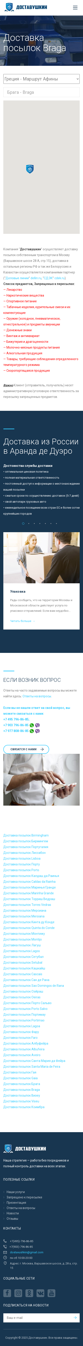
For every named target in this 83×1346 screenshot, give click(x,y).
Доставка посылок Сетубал (23, 957)
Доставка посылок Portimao (23, 1020)
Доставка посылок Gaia (20, 1078)
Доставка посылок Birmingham (26, 835)
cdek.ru (59, 278)
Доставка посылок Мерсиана (24, 910)
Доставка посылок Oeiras (22, 997)
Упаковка (17, 591)
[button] (29, 169)
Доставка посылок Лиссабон (24, 853)
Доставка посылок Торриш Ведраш (29, 899)
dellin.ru (36, 278)
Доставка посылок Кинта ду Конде (28, 922)
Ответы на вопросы (37, 696)
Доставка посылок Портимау (24, 1014)
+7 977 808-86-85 (21, 731)
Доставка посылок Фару (21, 1032)
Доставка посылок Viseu (21, 1101)
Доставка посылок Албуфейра (25, 1043)
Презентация (16, 1202)
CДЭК (48, 278)
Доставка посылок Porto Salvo (25, 1009)
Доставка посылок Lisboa (22, 858)
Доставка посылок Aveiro (22, 1055)
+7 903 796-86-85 (21, 725)
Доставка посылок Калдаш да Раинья (31, 876)
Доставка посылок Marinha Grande (28, 893)
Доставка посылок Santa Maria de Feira (31, 1066)
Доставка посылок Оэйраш (23, 991)
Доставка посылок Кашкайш (24, 968)
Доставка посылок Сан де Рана (26, 980)
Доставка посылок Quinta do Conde (29, 928)
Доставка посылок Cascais (22, 974)
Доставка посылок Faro (20, 1037)
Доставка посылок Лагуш (22, 945)
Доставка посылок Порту (21, 864)
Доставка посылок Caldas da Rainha (29, 881)
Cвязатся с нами (27, 749)
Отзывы (12, 1218)
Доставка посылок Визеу (21, 1095)
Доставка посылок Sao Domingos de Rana (33, 985)
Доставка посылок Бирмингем (25, 841)
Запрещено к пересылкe (24, 1197)
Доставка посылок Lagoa (21, 1026)
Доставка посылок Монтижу (24, 933)
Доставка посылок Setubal (22, 962)
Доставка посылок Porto (21, 870)
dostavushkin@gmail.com (26, 1252)
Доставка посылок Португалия (25, 847)
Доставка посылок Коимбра (23, 1107)
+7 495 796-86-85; (16, 719)
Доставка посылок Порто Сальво (27, 1003)
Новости (13, 1213)
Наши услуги (16, 1192)
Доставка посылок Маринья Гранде (29, 887)
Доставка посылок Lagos (21, 951)
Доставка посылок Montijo (22, 939)
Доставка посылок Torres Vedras (27, 905)
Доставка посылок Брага (21, 1084)
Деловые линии (17, 278)
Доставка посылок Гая (19, 1072)
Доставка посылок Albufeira (23, 1049)
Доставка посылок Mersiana (23, 916)
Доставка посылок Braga (21, 1089)
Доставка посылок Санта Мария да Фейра (34, 1061)
